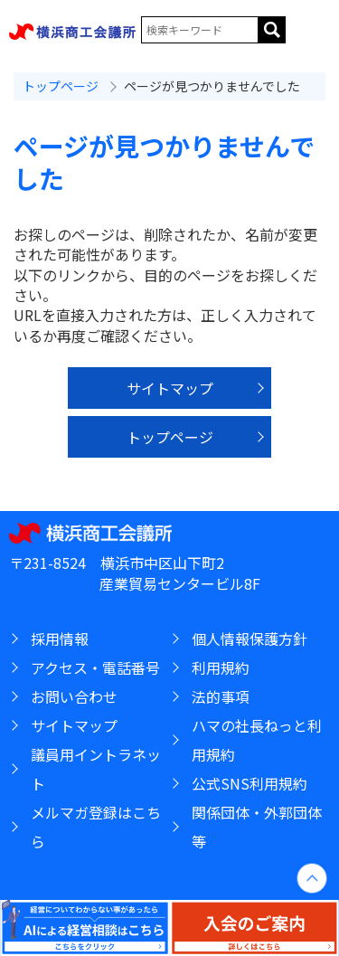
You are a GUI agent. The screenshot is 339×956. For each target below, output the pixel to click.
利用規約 (221, 667)
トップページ (61, 86)
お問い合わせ (74, 696)
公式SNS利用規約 (249, 783)
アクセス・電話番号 (95, 667)
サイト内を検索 (272, 29)
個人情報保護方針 (249, 638)
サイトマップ (170, 388)
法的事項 (221, 696)
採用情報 (60, 638)
